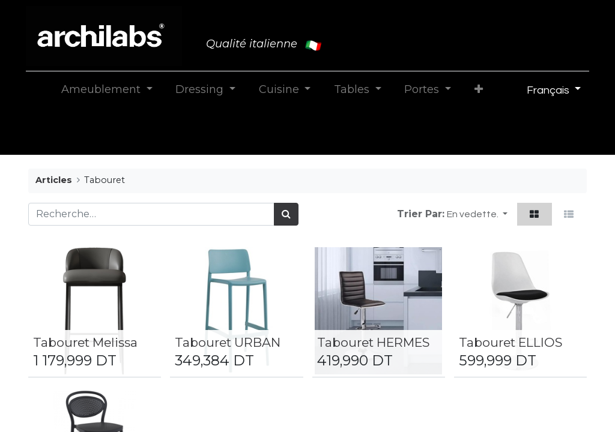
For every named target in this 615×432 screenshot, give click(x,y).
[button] (478, 89)
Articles (53, 180)
